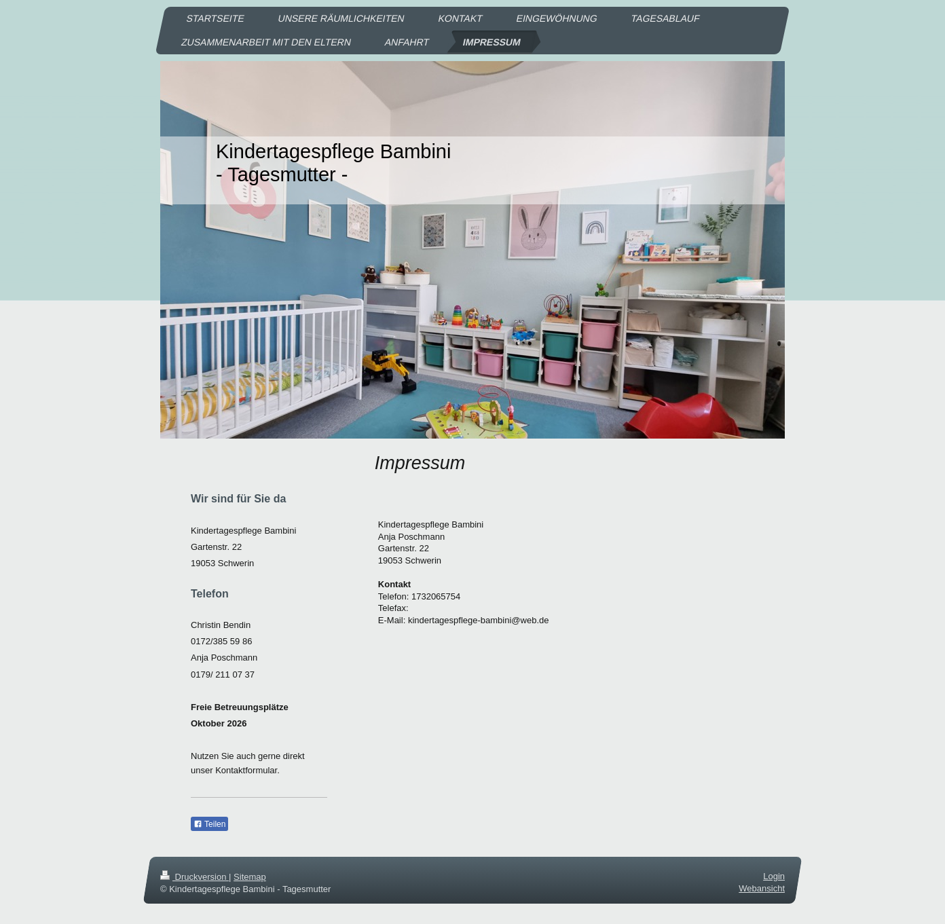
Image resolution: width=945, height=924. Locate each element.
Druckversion (194, 877)
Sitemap (250, 877)
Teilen (209, 824)
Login (774, 876)
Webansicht (762, 888)
